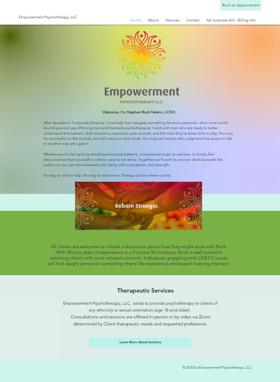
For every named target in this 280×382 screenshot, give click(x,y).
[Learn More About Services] (140, 342)
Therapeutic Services (145, 290)
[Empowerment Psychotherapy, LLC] (56, 17)
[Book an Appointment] (240, 5)
